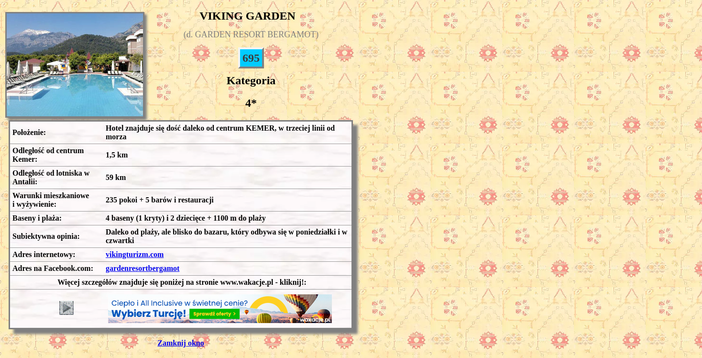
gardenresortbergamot (142, 268)
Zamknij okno (180, 343)
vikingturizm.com (135, 254)
